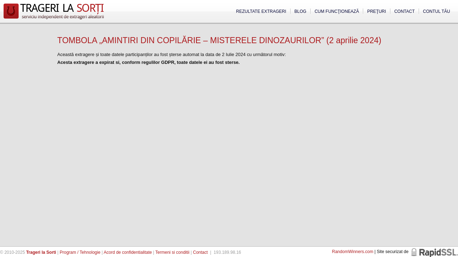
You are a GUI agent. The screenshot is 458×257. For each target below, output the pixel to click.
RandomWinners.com (352, 251)
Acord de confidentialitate (128, 252)
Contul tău (436, 11)
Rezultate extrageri (261, 11)
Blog (300, 11)
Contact (404, 11)
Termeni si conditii (172, 252)
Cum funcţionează (337, 11)
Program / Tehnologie (80, 252)
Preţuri (376, 11)
